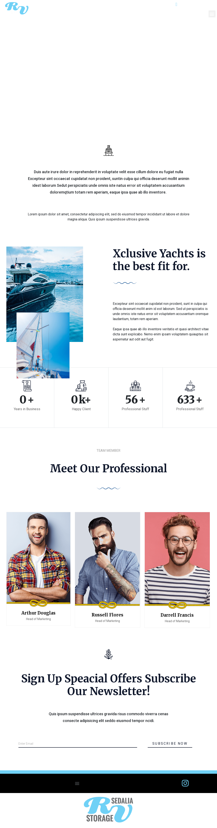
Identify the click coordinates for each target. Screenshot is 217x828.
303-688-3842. (197, 5)
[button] (212, 13)
